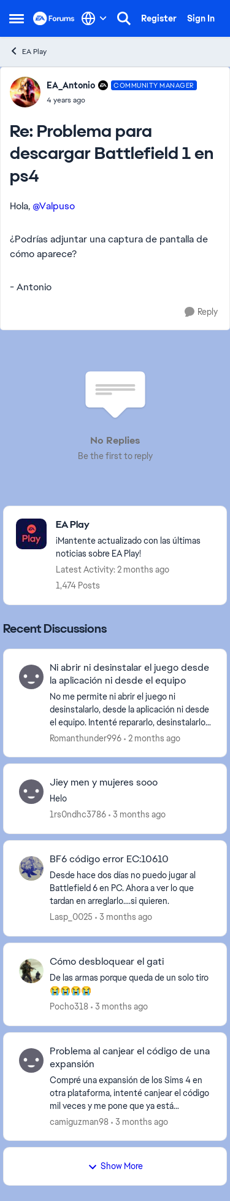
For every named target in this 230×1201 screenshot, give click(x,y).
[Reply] (201, 312)
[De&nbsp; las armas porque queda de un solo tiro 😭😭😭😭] (130, 984)
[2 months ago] (152, 738)
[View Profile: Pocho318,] (31, 971)
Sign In (201, 18)
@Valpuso (54, 205)
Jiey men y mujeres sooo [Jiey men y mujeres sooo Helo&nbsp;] (104, 782)
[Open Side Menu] (16, 18)
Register (159, 18)
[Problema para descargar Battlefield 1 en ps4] (122, 100)
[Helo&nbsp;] (130, 798)
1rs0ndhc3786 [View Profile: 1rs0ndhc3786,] (78, 814)
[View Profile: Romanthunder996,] (31, 677)
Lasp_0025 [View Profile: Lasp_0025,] (71, 916)
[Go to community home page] (54, 18)
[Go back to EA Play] (135, 525)
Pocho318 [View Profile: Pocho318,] (69, 1006)
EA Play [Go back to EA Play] (28, 51)
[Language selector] (94, 18)
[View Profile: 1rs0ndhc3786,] (31, 791)
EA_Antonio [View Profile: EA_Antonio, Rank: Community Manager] (71, 85)
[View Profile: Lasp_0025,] (31, 868)
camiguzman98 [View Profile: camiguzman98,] (79, 1121)
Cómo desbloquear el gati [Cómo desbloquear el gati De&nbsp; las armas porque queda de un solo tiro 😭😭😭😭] (107, 962)
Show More (115, 1166)
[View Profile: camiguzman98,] (31, 1060)
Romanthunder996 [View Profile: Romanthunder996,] (85, 737)
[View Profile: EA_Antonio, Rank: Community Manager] (25, 92)
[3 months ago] (137, 814)
